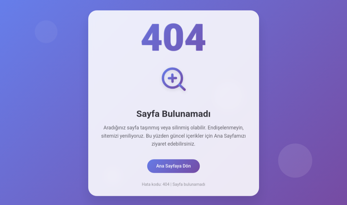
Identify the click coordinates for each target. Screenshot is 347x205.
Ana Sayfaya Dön (173, 166)
